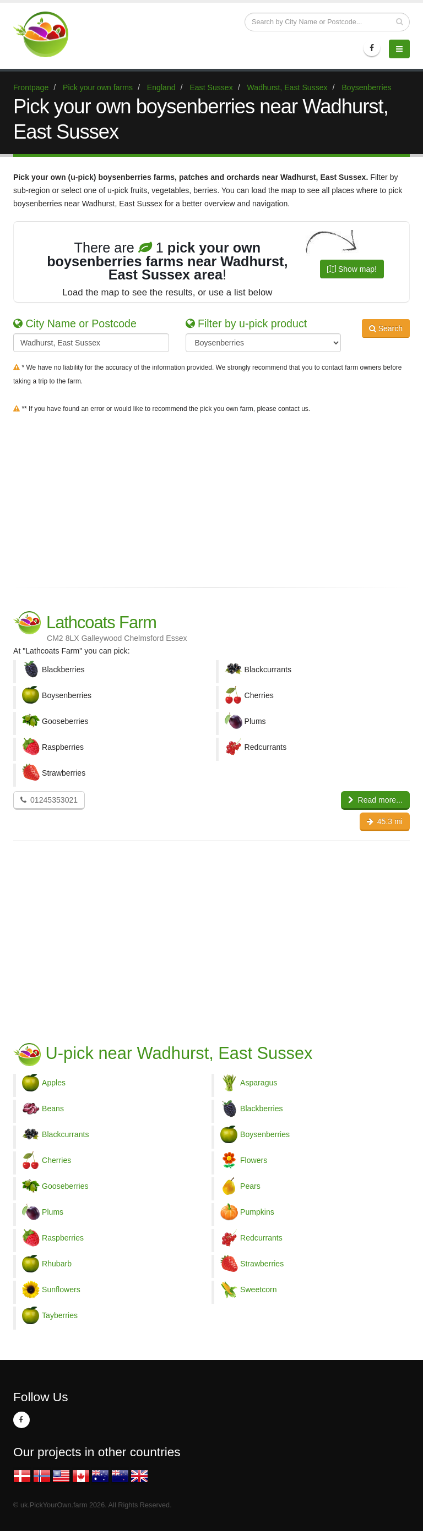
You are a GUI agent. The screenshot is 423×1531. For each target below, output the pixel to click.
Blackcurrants (65, 1134)
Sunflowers (61, 1289)
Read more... (375, 799)
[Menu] (399, 49)
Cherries (56, 1160)
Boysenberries (265, 1134)
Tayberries (60, 1315)
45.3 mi (385, 821)
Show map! (352, 269)
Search (386, 328)
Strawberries (262, 1263)
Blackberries (261, 1108)
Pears (250, 1186)
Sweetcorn (258, 1289)
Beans (53, 1108)
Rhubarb (57, 1263)
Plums (52, 1212)
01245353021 (49, 799)
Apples (54, 1082)
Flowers (253, 1160)
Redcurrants (261, 1237)
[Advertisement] (211, 498)
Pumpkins (257, 1212)
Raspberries (63, 1237)
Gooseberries (65, 1186)
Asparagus (258, 1082)
